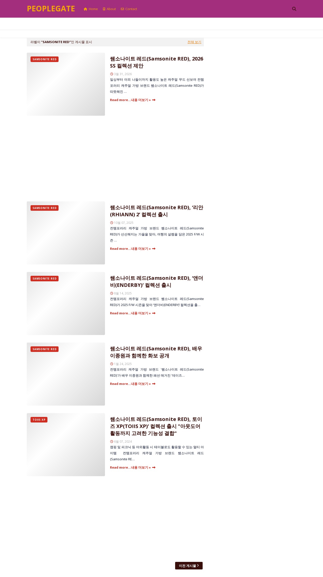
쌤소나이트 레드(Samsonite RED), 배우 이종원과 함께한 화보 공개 (156, 352)
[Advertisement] (115, 158)
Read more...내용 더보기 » (130, 100)
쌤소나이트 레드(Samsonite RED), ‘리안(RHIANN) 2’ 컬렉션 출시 (156, 211)
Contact (129, 9)
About (109, 9)
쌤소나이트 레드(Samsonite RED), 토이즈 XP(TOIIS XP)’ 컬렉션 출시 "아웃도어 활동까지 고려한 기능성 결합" (156, 426)
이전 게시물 (187, 565)
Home (91, 9)
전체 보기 (194, 42)
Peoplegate (51, 8)
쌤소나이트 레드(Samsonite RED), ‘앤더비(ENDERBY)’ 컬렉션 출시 (156, 281)
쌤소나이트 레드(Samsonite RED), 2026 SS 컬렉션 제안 (156, 62)
